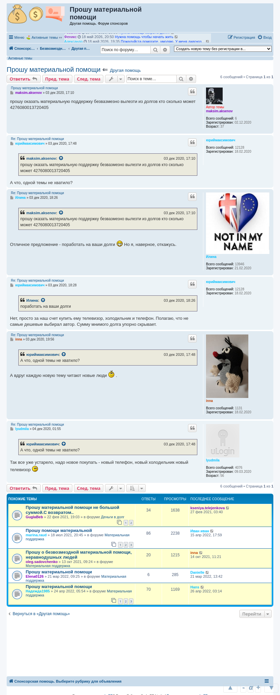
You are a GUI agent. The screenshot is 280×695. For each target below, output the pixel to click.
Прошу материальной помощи (54, 69)
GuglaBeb (34, 517)
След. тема (89, 79)
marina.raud (36, 535)
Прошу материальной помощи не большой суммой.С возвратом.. (72, 510)
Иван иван (199, 531)
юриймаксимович (220, 140)
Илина (211, 257)
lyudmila (213, 460)
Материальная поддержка (48, 566)
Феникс (70, 40)
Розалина (72, 35)
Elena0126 (35, 576)
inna (209, 401)
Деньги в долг (112, 517)
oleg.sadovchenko (42, 562)
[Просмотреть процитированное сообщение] (61, 158)
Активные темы (45, 37)
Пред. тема (57, 79)
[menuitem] (264, 37)
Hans (194, 587)
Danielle (197, 572)
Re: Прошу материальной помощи (37, 139)
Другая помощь (125, 70)
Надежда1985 (38, 591)
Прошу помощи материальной (59, 530)
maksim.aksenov (219, 111)
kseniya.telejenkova (207, 508)
